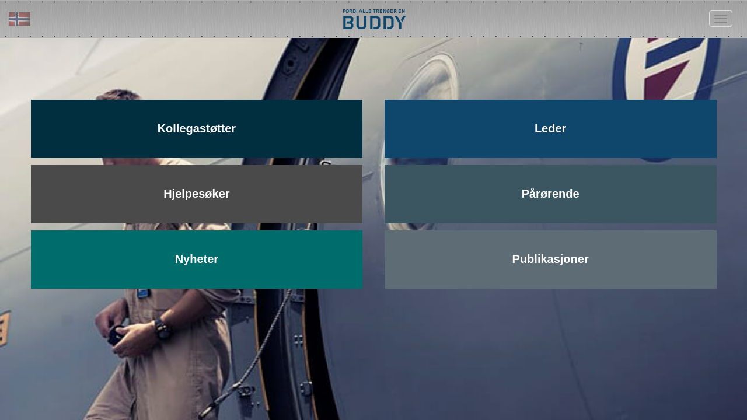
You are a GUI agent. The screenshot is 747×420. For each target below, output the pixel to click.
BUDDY (373, 21)
